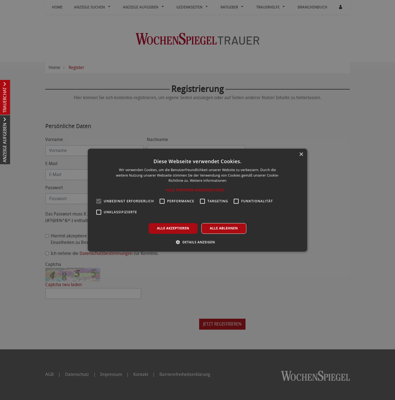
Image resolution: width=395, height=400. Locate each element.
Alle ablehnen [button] (224, 228)
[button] (197, 190)
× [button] (301, 154)
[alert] (197, 200)
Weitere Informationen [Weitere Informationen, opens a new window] (208, 180)
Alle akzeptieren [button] (173, 228)
